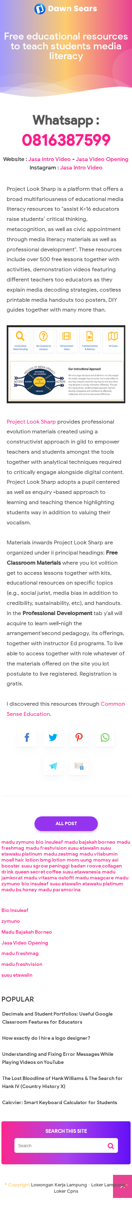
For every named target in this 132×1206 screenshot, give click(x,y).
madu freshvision (46, 853)
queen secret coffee (38, 876)
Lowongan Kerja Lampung (59, 1189)
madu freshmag (20, 958)
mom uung (79, 864)
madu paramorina (59, 894)
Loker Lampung (108, 1189)
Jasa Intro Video (49, 163)
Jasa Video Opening (102, 163)
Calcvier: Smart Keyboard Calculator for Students (59, 1107)
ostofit (66, 882)
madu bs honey (19, 894)
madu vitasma (40, 882)
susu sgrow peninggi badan (53, 870)
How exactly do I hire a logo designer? (46, 1043)
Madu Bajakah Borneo (26, 937)
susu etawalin (83, 853)
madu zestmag (61, 859)
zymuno (10, 926)
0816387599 (66, 145)
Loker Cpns (66, 1196)
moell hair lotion (20, 864)
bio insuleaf (49, 847)
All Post (66, 828)
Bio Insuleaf (15, 915)
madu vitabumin (99, 859)
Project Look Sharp (32, 426)
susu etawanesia (82, 876)
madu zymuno (17, 847)
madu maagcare (94, 882)
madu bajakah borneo (89, 847)
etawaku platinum (102, 888)
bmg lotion (52, 864)
